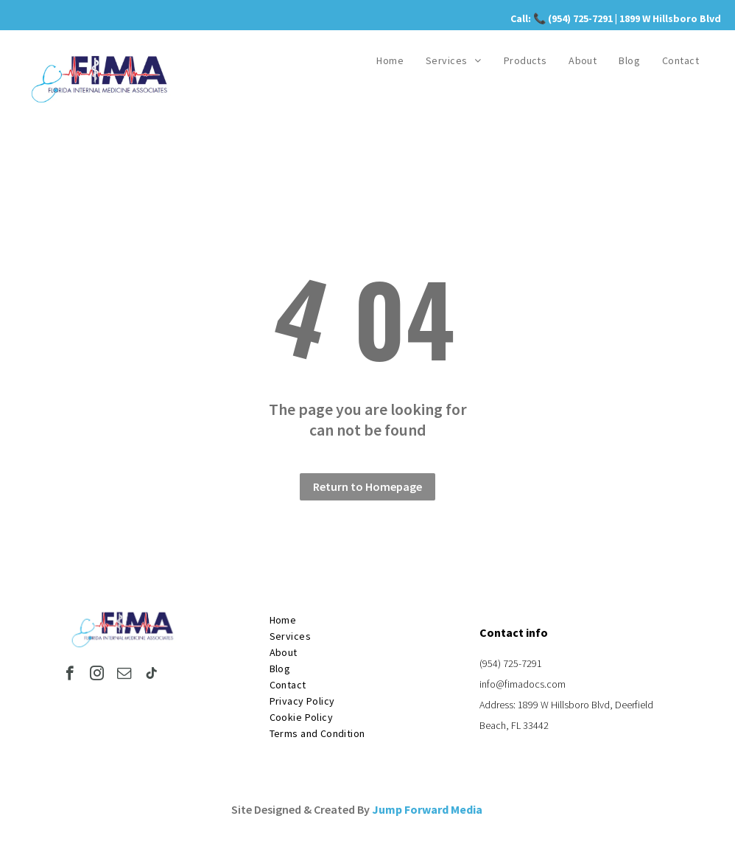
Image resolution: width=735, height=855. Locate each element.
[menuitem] (390, 60)
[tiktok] (151, 675)
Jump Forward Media (427, 809)
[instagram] (97, 675)
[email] (124, 675)
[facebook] (69, 675)
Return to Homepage (367, 486)
